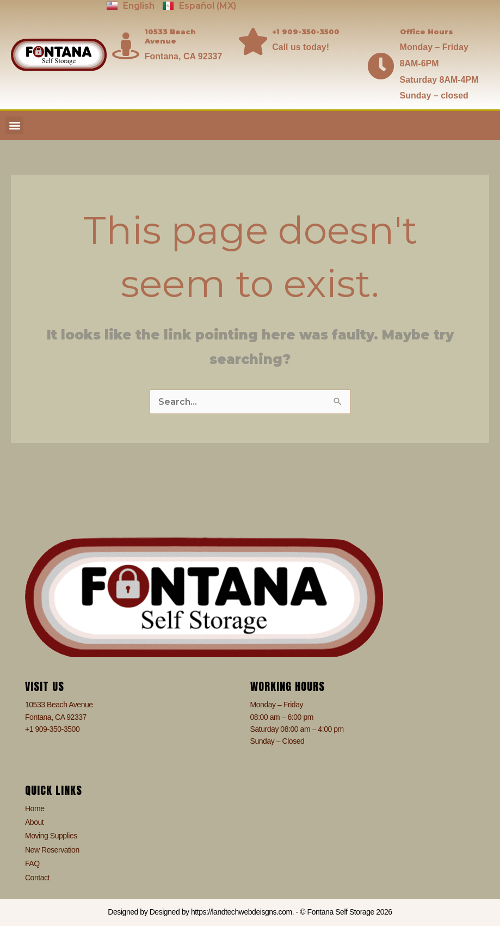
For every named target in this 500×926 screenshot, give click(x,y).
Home (35, 808)
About (34, 822)
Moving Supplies (51, 835)
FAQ (32, 863)
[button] (14, 125)
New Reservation (52, 849)
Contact (37, 877)
